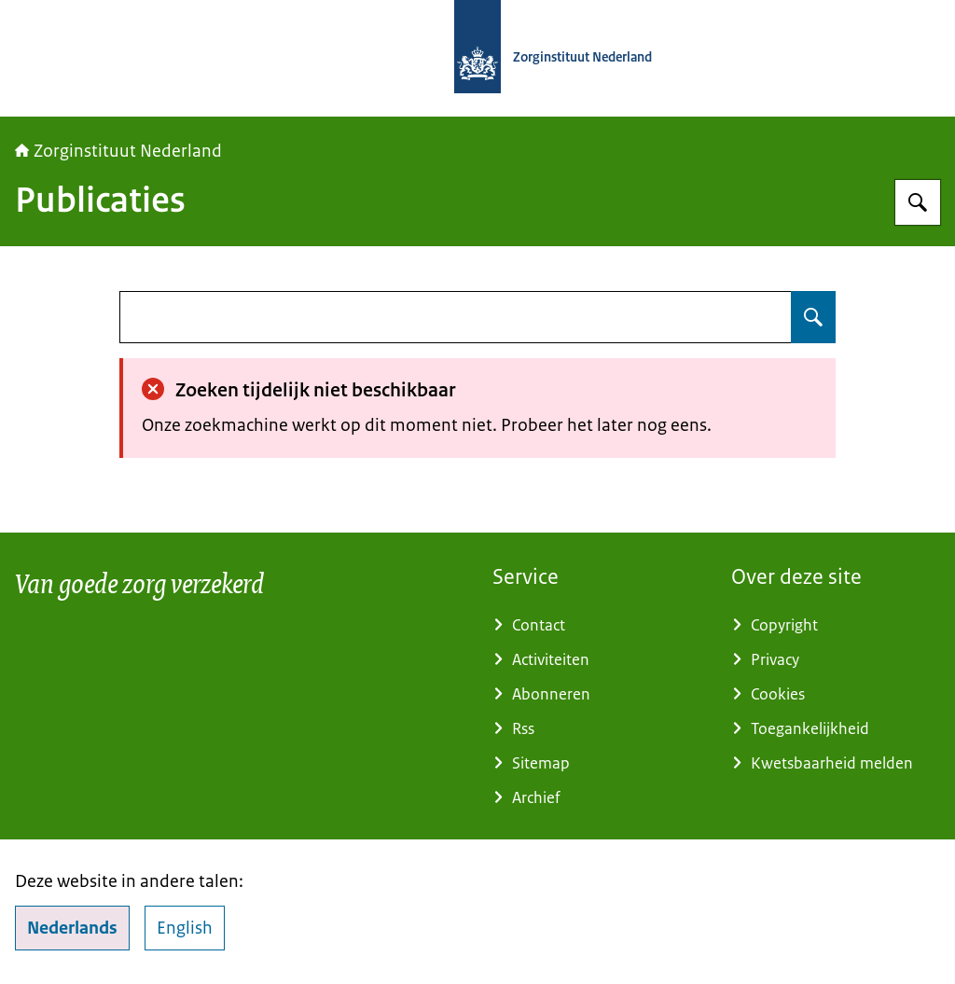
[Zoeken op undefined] (813, 317)
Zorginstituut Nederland (118, 151)
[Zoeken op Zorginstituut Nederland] (917, 202)
